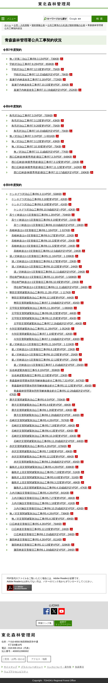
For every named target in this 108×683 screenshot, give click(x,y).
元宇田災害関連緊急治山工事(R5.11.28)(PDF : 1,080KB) (41, 308)
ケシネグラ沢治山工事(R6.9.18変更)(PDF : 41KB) (40, 204)
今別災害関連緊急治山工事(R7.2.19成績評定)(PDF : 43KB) (47, 339)
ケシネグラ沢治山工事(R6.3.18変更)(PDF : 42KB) (40, 199)
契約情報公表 (38, 25)
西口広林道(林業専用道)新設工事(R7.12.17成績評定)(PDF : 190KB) (51, 172)
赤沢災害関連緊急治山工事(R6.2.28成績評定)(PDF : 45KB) (47, 461)
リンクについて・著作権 (59, 667)
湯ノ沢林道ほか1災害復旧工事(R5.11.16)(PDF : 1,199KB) (41, 256)
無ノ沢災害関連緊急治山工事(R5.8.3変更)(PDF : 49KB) (43, 518)
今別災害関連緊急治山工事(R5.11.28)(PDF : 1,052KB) (39, 328)
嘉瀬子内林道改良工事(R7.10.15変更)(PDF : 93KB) (40, 84)
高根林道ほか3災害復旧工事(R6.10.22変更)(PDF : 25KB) (43, 240)
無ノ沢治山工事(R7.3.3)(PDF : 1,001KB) (32, 136)
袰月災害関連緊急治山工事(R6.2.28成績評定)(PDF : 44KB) (47, 415)
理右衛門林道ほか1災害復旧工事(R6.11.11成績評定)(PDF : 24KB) (51, 287)
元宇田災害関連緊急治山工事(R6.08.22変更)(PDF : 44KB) (44, 313)
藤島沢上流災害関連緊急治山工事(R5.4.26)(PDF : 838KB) (41, 467)
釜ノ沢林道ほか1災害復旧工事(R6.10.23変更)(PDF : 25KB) (45, 354)
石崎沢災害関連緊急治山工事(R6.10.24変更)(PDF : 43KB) (44, 436)
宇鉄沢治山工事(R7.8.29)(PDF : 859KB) (31, 64)
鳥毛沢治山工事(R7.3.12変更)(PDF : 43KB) (36, 120)
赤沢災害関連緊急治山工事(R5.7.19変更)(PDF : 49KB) (42, 451)
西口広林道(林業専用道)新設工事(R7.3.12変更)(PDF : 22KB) (45, 162)
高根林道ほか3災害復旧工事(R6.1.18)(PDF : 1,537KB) (39, 230)
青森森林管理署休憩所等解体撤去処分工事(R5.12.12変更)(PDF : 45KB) (52, 385)
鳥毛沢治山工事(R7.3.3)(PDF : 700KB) (31, 115)
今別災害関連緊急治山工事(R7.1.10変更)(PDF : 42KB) (42, 334)
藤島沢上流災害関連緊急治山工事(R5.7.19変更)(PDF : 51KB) (46, 472)
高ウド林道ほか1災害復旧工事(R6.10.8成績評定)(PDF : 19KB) (49, 225)
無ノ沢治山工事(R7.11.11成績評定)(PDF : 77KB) (41, 151)
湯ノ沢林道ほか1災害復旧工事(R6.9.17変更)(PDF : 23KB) (44, 261)
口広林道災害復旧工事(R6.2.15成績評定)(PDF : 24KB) (44, 534)
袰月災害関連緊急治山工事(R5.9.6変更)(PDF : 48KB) (41, 405)
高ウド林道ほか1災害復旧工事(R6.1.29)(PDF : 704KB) (40, 215)
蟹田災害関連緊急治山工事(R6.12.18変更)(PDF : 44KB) (43, 297)
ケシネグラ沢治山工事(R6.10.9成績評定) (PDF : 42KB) (44, 209)
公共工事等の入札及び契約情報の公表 (66, 25)
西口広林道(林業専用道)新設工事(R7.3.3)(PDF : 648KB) (40, 156)
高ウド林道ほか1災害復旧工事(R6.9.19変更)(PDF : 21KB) (44, 220)
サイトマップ (10, 667)
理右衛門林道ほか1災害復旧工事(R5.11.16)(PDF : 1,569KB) (43, 277)
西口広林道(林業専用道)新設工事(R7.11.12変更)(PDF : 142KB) (47, 167)
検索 (99, 18)
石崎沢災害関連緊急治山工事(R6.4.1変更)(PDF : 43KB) (43, 430)
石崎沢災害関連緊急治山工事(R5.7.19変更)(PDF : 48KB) (43, 425)
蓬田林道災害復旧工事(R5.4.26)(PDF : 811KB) (35, 539)
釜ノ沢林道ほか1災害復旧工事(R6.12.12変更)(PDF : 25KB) (45, 359)
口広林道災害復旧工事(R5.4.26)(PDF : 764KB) (35, 524)
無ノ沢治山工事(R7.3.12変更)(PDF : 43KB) (36, 141)
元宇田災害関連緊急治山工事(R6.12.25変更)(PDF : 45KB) (44, 318)
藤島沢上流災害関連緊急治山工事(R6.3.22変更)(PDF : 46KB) (46, 482)
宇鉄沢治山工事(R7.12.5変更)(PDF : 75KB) (36, 69)
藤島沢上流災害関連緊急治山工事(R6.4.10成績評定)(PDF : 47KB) (50, 487)
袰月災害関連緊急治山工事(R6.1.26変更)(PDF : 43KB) (42, 410)
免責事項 (79, 667)
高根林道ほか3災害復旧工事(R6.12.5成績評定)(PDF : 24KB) (47, 251)
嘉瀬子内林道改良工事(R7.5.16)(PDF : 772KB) (35, 79)
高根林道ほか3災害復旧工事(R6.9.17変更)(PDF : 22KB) (43, 235)
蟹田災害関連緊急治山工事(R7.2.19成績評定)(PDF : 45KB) (47, 303)
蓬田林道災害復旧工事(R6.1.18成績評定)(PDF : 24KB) (44, 549)
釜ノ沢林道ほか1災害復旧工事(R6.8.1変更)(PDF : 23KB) (43, 349)
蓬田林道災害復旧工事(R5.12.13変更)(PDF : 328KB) (41, 544)
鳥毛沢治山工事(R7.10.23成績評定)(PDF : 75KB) (41, 131)
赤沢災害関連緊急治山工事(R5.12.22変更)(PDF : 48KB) (43, 456)
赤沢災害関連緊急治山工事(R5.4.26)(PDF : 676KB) (38, 446)
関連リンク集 (45, 623)
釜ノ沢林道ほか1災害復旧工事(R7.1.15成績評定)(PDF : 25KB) (49, 365)
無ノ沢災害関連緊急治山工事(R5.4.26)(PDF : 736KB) (39, 513)
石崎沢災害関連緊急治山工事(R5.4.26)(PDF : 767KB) (39, 420)
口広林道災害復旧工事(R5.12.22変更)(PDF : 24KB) (40, 529)
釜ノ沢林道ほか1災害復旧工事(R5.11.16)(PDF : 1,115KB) (41, 344)
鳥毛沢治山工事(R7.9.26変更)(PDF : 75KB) (36, 125)
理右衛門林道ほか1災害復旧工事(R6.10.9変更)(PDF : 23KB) (45, 282)
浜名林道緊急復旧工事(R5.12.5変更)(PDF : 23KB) (40, 375)
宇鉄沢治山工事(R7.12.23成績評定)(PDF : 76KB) (41, 74)
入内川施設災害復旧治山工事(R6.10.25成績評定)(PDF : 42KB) (49, 508)
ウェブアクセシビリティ (16, 671)
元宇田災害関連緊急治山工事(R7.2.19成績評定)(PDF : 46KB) (48, 323)
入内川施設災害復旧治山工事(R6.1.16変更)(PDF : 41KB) (43, 503)
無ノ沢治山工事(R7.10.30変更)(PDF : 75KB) (36, 146)
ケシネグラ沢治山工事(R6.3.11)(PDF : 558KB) (35, 194)
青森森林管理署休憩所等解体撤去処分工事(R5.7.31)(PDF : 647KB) (47, 380)
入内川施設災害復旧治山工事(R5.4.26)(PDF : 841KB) (39, 493)
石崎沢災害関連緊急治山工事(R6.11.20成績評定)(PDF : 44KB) (49, 441)
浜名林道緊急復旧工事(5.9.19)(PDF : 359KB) (34, 370)
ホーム (7, 25)
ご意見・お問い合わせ (14, 659)
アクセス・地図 (39, 659)
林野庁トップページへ (63, 623)
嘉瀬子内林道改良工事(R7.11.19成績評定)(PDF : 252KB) (45, 90)
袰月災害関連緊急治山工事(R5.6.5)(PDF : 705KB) (37, 399)
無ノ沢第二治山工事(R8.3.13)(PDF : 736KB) (34, 59)
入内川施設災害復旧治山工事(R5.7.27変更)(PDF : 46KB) (43, 498)
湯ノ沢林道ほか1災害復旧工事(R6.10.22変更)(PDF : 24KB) (45, 266)
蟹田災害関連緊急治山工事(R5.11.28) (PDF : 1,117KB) (40, 292)
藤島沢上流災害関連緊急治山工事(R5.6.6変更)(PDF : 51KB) (45, 477)
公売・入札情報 (21, 25)
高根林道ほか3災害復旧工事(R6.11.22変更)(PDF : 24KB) (43, 246)
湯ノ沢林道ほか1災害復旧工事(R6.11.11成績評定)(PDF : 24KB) (49, 271)
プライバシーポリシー (32, 667)
